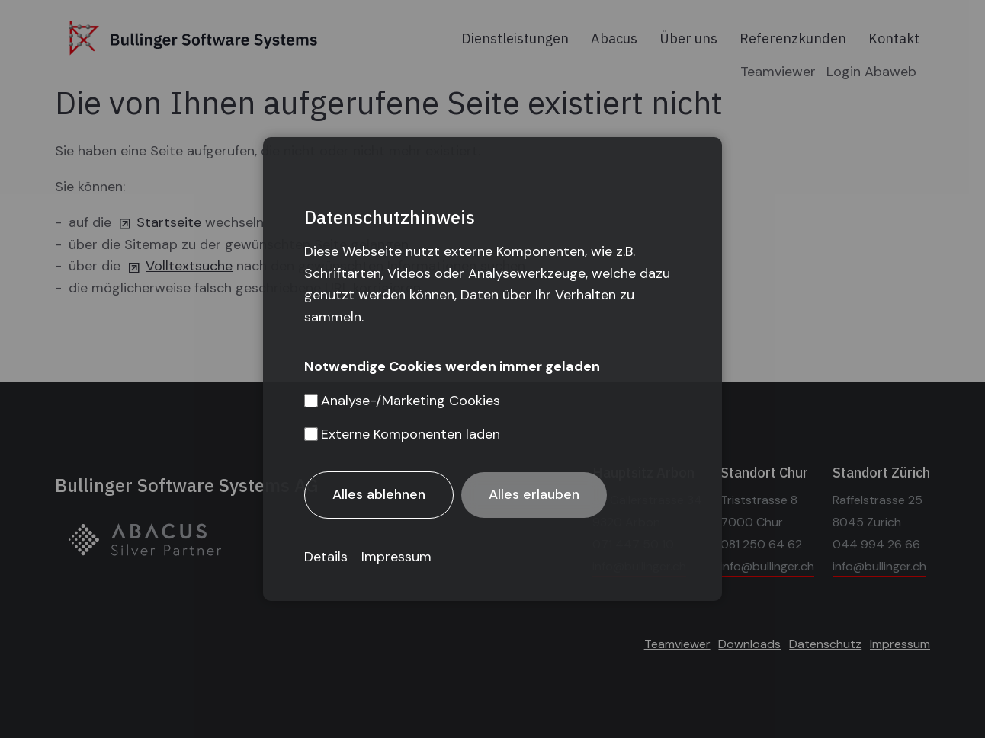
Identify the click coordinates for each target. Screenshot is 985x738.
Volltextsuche (189, 266)
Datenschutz (825, 644)
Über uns (688, 38)
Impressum (900, 644)
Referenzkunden (793, 38)
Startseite (168, 222)
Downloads (749, 644)
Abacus (614, 38)
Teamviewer (778, 71)
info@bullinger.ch (639, 566)
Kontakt (893, 38)
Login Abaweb (871, 71)
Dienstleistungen (515, 38)
